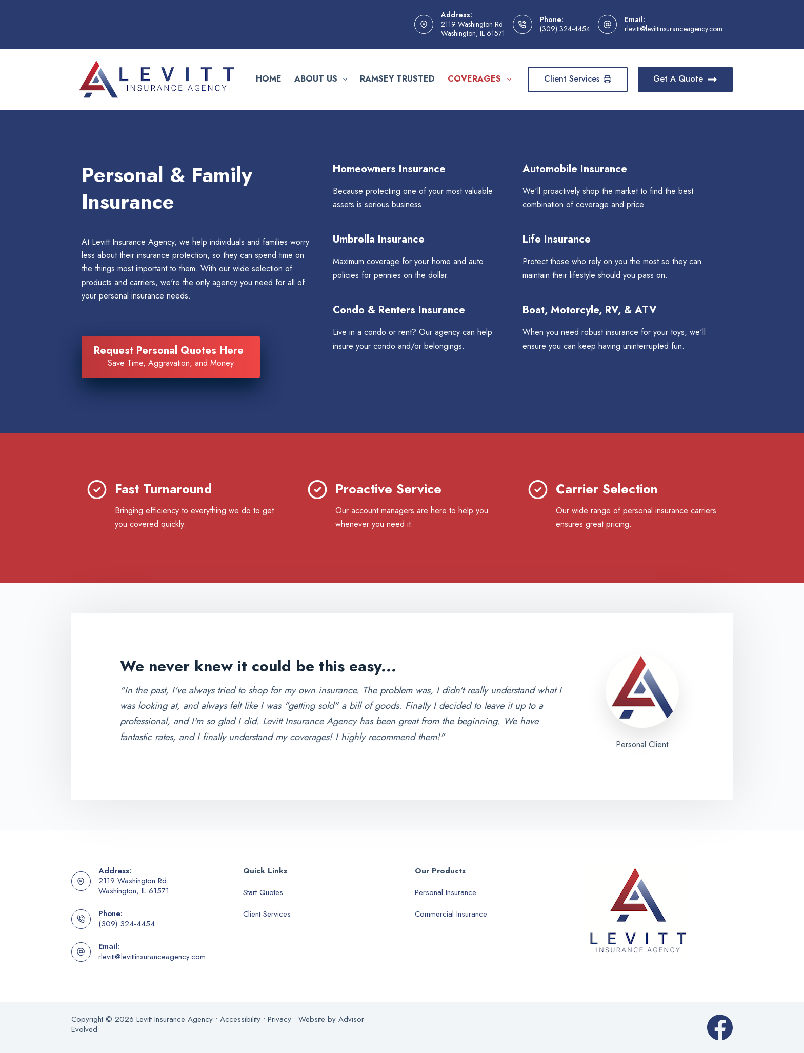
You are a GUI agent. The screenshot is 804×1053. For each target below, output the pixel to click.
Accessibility (240, 1019)
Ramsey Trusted (397, 79)
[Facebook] (720, 1027)
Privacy (279, 1019)
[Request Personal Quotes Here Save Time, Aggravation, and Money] (171, 357)
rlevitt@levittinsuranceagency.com (673, 29)
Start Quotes (263, 892)
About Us (322, 79)
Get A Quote (685, 79)
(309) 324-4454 (565, 29)
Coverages (481, 79)
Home (269, 79)
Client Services (577, 79)
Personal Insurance (445, 892)
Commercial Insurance (451, 914)
